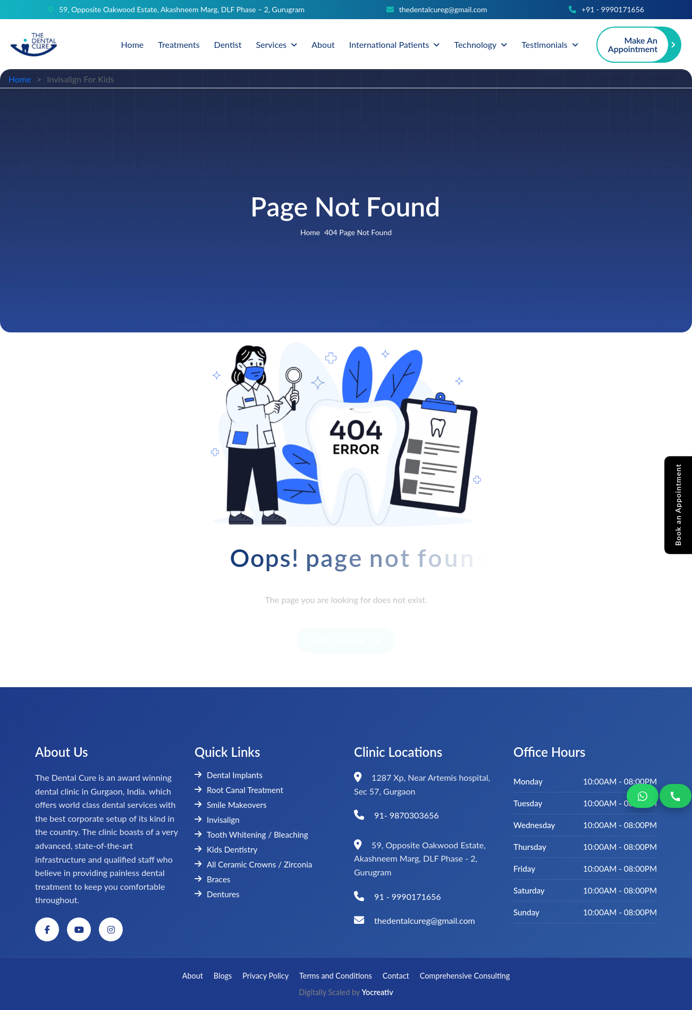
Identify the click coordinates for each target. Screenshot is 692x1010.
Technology (475, 44)
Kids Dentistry (226, 849)
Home (132, 44)
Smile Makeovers (231, 804)
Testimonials (544, 44)
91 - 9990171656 (407, 896)
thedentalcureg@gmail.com (443, 9)
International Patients (389, 44)
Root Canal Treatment (239, 790)
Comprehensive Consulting (465, 975)
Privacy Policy (265, 975)
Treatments (178, 44)
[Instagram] (111, 929)
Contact (396, 975)
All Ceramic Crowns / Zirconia (253, 864)
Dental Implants (229, 775)
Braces (212, 879)
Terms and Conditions (335, 975)
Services (271, 44)
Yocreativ (377, 992)
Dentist (228, 44)
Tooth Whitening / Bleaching (251, 834)
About (323, 44)
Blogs (223, 975)
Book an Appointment (678, 504)
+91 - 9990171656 (612, 9)
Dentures (217, 894)
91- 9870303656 (406, 815)
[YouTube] (79, 929)
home (310, 233)
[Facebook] (47, 929)
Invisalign (217, 819)
